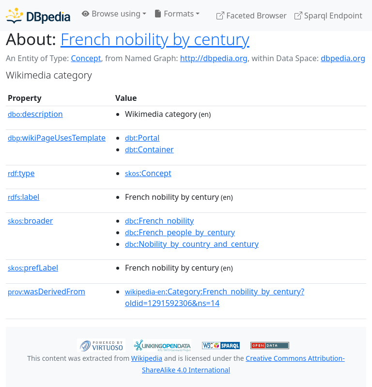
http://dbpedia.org (214, 58)
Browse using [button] (111, 13)
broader (30, 220)
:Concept (148, 173)
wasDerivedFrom (46, 291)
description (35, 114)
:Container (149, 149)
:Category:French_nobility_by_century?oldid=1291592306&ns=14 (214, 297)
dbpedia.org (343, 58)
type (21, 173)
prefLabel (33, 267)
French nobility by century (155, 39)
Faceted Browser (252, 15)
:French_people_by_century (180, 232)
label (24, 197)
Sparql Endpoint (328, 15)
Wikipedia (146, 358)
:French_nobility (159, 220)
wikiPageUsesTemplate (57, 137)
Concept (86, 58)
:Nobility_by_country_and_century (192, 244)
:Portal (142, 137)
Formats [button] (174, 13)
